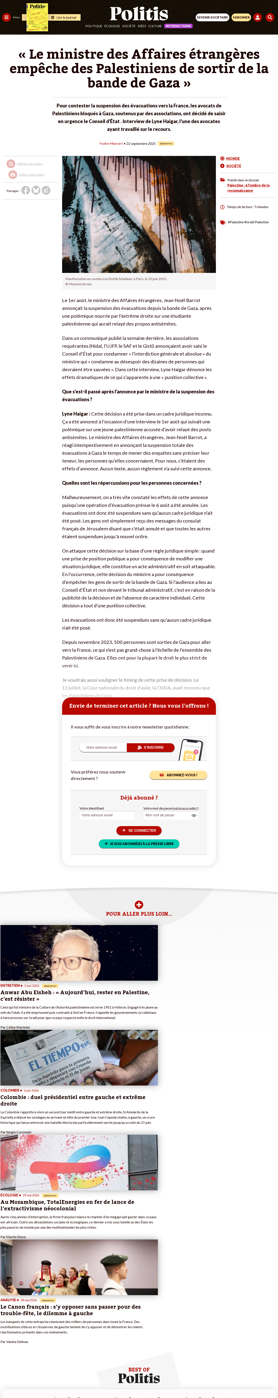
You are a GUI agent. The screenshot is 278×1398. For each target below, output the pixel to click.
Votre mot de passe (157, 808)
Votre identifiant (91, 808)
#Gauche (77, 1305)
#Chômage (78, 1314)
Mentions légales (73, 1367)
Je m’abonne (45, 1309)
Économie (24, 1300)
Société (129, 26)
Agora (6, 1296)
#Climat (76, 1296)
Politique (93, 26)
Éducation (25, 1305)
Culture (155, 26)
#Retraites (78, 1309)
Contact (49, 1367)
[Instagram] (123, 1383)
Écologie (112, 26)
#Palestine (235, 222)
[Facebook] (82, 1383)
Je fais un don (46, 1300)
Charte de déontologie (108, 1367)
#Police (76, 1300)
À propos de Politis (49, 1323)
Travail (22, 1296)
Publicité (207, 1367)
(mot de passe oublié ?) (185, 808)
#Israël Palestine (256, 222)
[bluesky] (95, 1383)
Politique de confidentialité (174, 1367)
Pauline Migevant (111, 143)
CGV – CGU (140, 1367)
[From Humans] (136, 1383)
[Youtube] (109, 1383)
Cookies (225, 1367)
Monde (7, 1323)
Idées (142, 26)
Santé (22, 1309)
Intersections (178, 26)
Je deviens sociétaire (51, 1305)
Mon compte (45, 1328)
